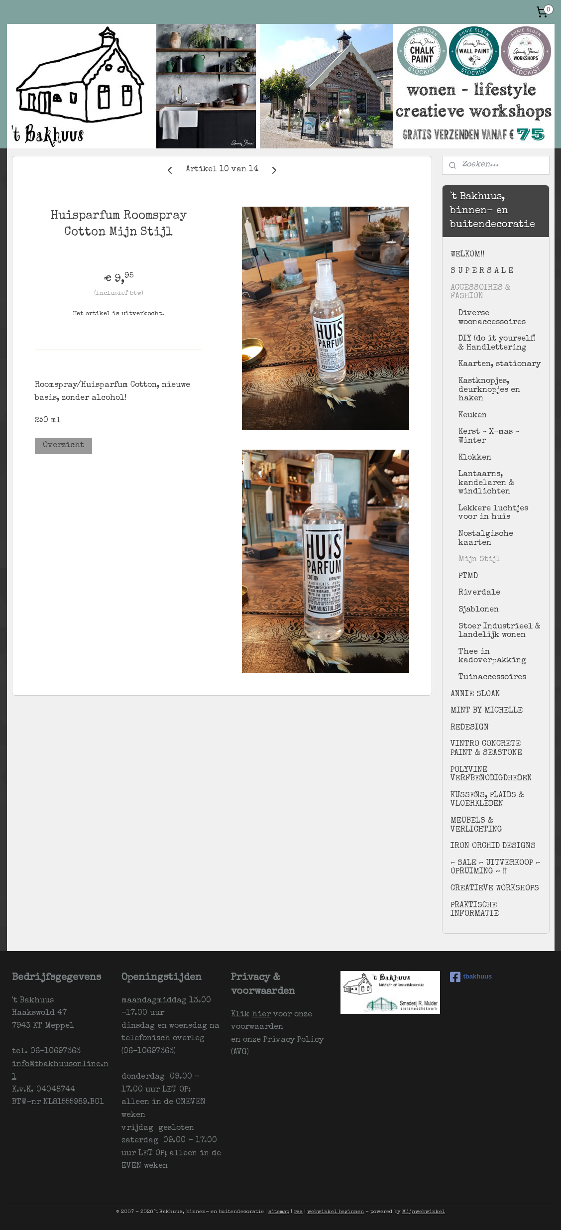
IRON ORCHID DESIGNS (493, 847)
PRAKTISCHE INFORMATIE (474, 910)
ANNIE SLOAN (475, 695)
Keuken (472, 416)
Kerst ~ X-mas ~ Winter (489, 436)
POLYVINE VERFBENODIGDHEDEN (491, 774)
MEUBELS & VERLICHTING (476, 825)
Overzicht (63, 446)
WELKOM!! (467, 255)
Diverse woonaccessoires (492, 318)
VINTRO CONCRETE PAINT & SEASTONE (486, 748)
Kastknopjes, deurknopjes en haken (489, 390)
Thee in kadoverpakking (492, 656)
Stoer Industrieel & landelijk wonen (499, 631)
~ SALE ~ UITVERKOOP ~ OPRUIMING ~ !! (495, 868)
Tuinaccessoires (492, 678)
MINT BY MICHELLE (486, 711)
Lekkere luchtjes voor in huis (493, 513)
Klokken (474, 458)
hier (261, 1015)
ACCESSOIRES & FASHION (480, 292)
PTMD (468, 577)
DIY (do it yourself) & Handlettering (497, 343)
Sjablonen (478, 610)
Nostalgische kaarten (485, 538)
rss (298, 1212)
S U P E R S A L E (481, 271)
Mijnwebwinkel (423, 1212)
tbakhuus (471, 977)
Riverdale (479, 593)
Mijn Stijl (479, 560)
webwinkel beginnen (335, 1212)
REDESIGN (469, 728)
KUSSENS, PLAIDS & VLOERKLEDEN (487, 800)
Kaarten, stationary (499, 365)
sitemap (278, 1212)
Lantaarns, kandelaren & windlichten (486, 483)
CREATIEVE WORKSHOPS (494, 889)
